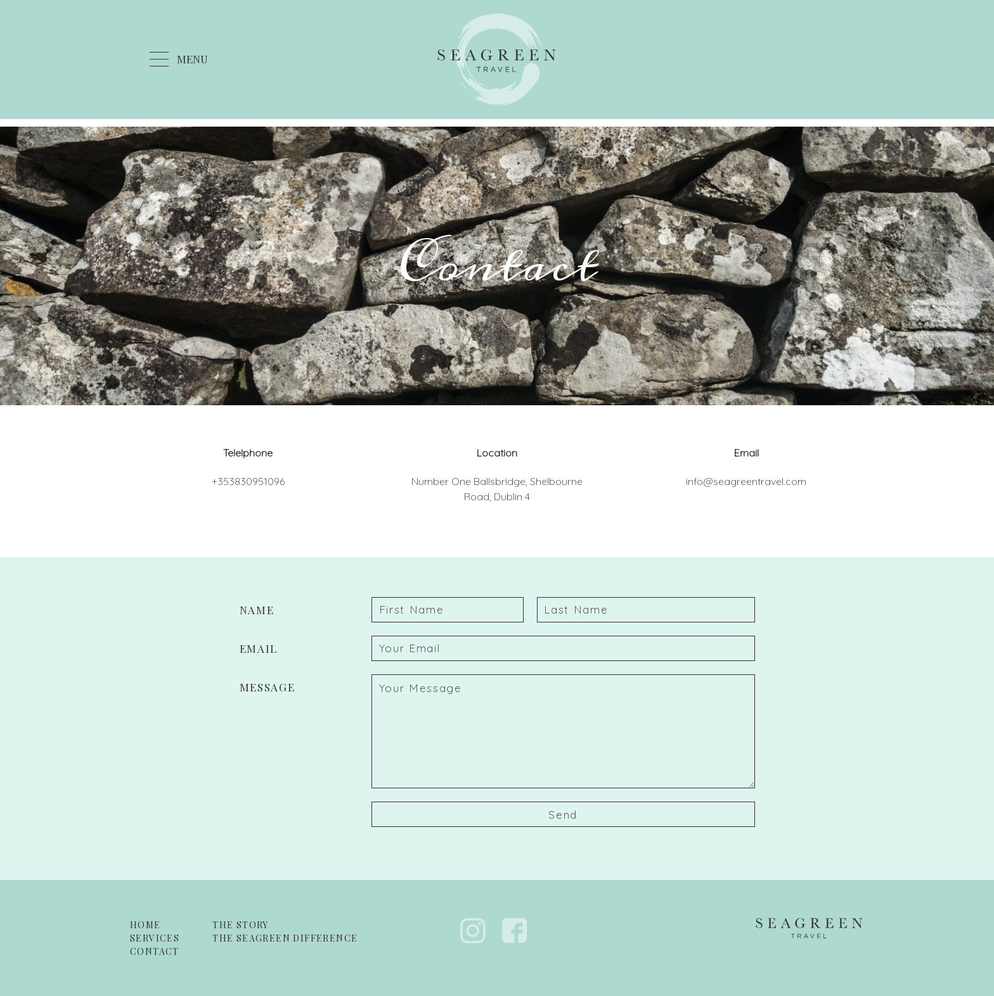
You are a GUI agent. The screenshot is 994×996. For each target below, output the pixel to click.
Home (145, 925)
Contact (154, 951)
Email (259, 648)
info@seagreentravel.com (746, 481)
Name (257, 610)
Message (267, 687)
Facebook (514, 930)
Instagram (473, 930)
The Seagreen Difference (285, 938)
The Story (240, 925)
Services (154, 938)
